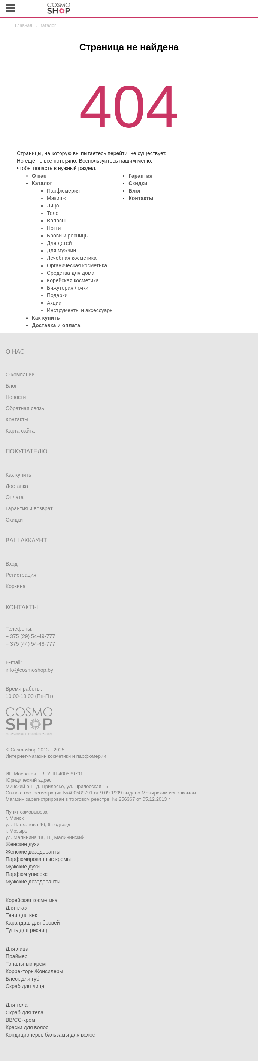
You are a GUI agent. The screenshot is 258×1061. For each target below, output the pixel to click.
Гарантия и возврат (29, 508)
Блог (134, 191)
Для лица (17, 949)
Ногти (54, 228)
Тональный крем (26, 964)
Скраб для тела (24, 1012)
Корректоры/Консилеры (34, 971)
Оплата (15, 497)
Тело (52, 213)
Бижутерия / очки (67, 288)
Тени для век (21, 915)
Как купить (46, 318)
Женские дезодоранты (33, 852)
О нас (39, 176)
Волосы (56, 221)
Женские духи (23, 844)
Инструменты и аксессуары (80, 310)
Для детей (59, 243)
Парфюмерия (63, 191)
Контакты (140, 198)
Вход (12, 564)
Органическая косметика (77, 265)
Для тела (17, 1005)
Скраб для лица (25, 986)
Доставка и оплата (56, 325)
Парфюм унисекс (27, 874)
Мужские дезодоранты (33, 882)
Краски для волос (27, 1027)
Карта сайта (20, 431)
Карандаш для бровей (33, 923)
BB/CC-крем (20, 1020)
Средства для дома (70, 273)
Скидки (137, 183)
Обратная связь (25, 408)
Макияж (56, 198)
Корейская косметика (73, 280)
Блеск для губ (22, 979)
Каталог (42, 183)
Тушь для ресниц (26, 930)
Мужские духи (23, 867)
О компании (20, 375)
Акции (54, 303)
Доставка (17, 486)
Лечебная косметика (72, 258)
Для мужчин (61, 250)
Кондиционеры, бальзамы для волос (50, 1035)
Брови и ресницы (68, 236)
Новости (16, 397)
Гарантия (140, 176)
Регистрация (21, 575)
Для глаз (16, 908)
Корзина (15, 586)
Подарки (57, 295)
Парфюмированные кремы (38, 859)
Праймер (17, 956)
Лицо (53, 206)
